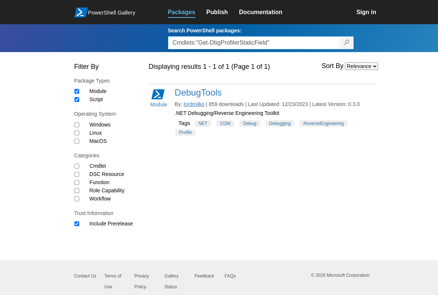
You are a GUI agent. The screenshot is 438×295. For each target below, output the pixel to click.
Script (96, 99)
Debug (249, 123)
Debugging (280, 123)
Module (97, 91)
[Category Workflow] (76, 198)
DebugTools (198, 92)
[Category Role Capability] (76, 190)
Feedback (204, 276)
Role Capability (106, 190)
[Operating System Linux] (76, 133)
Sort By (332, 66)
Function (99, 182)
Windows (100, 125)
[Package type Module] (76, 91)
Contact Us (85, 276)
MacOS (98, 141)
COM (225, 123)
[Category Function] (76, 182)
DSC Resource (106, 174)
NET (202, 123)
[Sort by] (361, 66)
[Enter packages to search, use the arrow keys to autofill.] (254, 42)
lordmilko (193, 104)
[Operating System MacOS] (76, 141)
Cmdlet (97, 166)
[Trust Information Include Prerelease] (76, 223)
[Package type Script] (76, 99)
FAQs (230, 276)
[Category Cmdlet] (76, 166)
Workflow (100, 199)
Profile (185, 132)
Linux (95, 133)
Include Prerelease (111, 224)
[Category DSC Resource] (76, 174)
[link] (187, 12)
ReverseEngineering (323, 123)
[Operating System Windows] (76, 124)
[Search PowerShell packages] (346, 42)
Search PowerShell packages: (205, 30)
